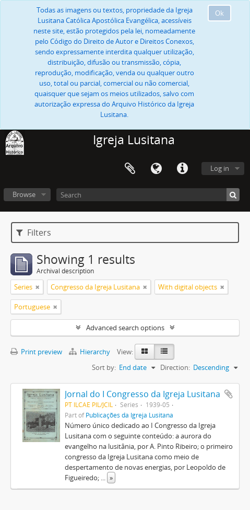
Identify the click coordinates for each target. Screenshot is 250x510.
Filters (33, 232)
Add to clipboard (228, 394)
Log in (219, 168)
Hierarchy (90, 351)
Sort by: (104, 367)
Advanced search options (125, 327)
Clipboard (130, 169)
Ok (219, 13)
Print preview (36, 351)
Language (156, 169)
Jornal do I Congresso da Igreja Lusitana (142, 394)
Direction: (175, 367)
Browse (24, 194)
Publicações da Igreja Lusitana (129, 415)
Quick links (182, 169)
